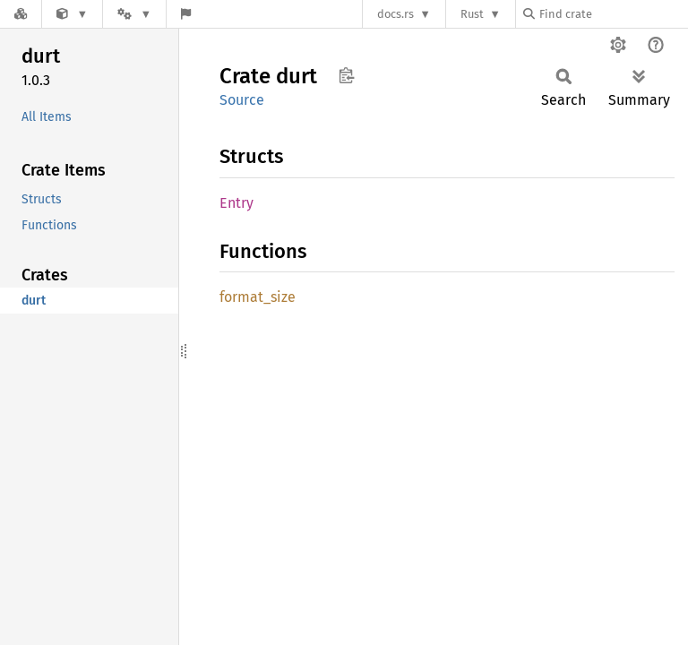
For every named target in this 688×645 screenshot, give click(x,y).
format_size (257, 296)
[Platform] (134, 14)
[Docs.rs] (20, 14)
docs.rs (395, 14)
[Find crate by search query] (613, 14)
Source (241, 99)
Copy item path (346, 75)
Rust (472, 14)
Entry (236, 202)
